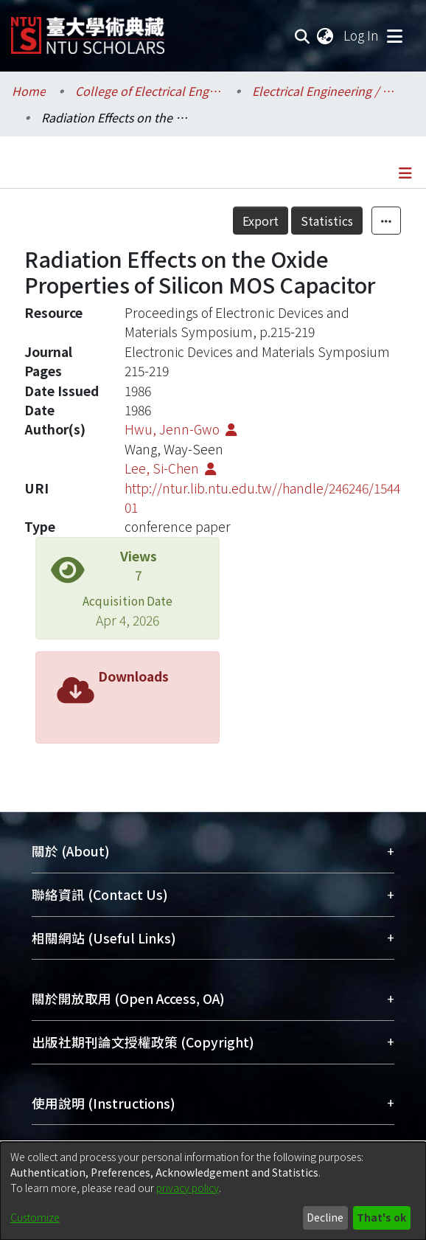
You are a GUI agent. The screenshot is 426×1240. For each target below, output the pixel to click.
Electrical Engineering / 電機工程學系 (325, 91)
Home (29, 91)
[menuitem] (325, 35)
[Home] (87, 30)
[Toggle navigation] (394, 35)
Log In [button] (361, 35)
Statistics (327, 220)
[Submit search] (302, 35)
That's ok (381, 1217)
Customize (35, 1217)
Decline (325, 1217)
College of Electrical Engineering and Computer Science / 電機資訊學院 (149, 91)
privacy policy (187, 1187)
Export (260, 220)
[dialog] (213, 1191)
